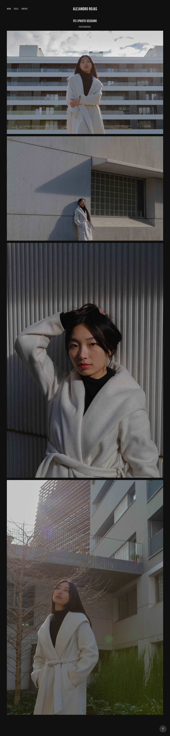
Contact (24, 9)
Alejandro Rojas (85, 9)
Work (9, 9)
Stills (16, 9)
